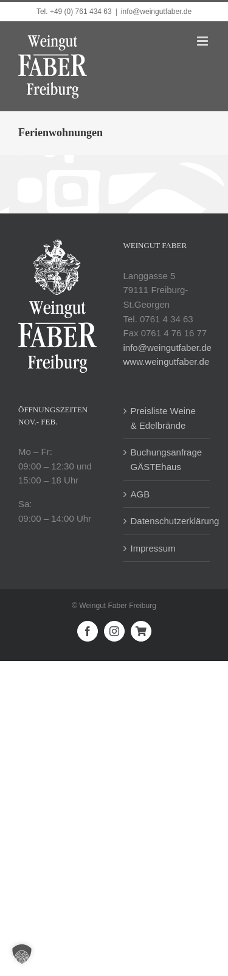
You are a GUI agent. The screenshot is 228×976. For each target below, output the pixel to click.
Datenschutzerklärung (167, 521)
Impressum (153, 548)
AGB (140, 494)
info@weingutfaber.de (156, 11)
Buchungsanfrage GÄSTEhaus (166, 459)
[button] (22, 954)
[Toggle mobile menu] (203, 41)
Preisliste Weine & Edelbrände (163, 418)
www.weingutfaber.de (166, 361)
